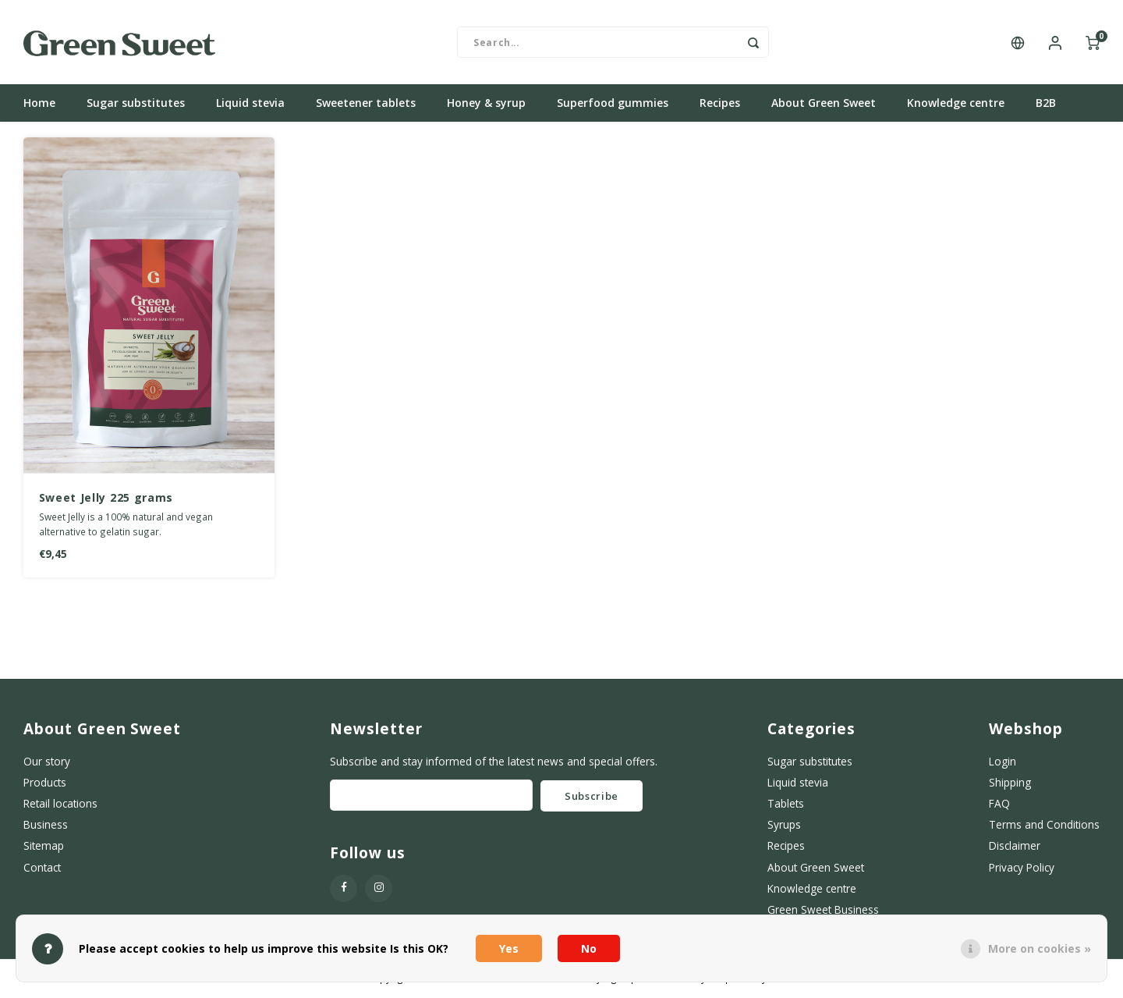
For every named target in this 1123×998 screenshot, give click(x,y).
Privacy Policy (1021, 868)
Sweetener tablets (366, 105)
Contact (42, 868)
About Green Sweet (823, 105)
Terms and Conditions (1044, 826)
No (589, 948)
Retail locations (60, 804)
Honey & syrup (486, 105)
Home (39, 105)
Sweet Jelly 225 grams (106, 499)
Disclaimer (1014, 847)
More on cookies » (1039, 948)
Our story (46, 762)
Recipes (720, 105)
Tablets (785, 804)
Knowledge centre (955, 105)
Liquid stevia (250, 105)
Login (1002, 762)
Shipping (1010, 783)
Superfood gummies (612, 105)
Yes (509, 948)
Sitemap (43, 847)
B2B (1046, 105)
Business (45, 826)
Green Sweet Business (823, 911)
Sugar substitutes (136, 105)
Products (44, 783)
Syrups (784, 826)
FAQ (999, 804)
